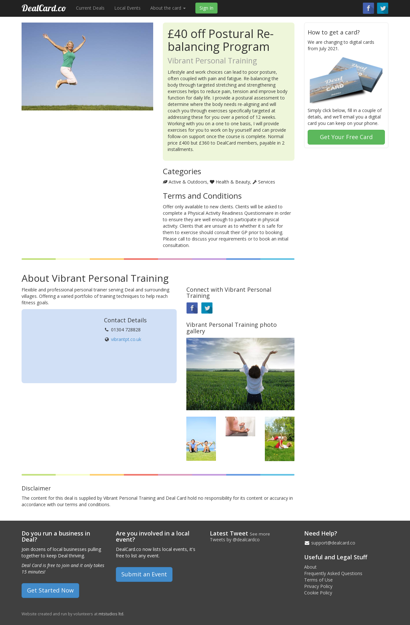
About (310, 567)
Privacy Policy (318, 586)
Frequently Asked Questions (333, 573)
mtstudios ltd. (111, 613)
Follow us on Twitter (382, 8)
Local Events (127, 8)
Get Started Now (50, 590)
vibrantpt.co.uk (126, 339)
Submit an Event (144, 574)
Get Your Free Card (346, 137)
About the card (168, 8)
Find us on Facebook (368, 8)
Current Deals (90, 8)
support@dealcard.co (333, 543)
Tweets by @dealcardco (235, 539)
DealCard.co (44, 8)
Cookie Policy (318, 593)
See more (260, 534)
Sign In (206, 8)
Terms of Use (318, 580)
